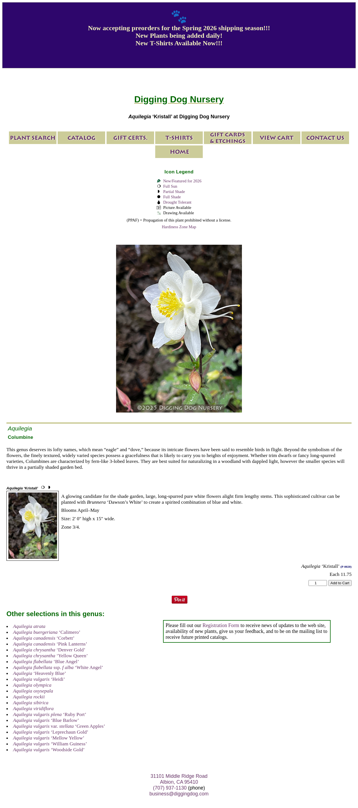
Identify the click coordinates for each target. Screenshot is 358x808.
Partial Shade (174, 191)
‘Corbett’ (44, 638)
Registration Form (220, 625)
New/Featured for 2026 (182, 181)
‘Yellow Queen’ (50, 655)
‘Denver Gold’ (49, 649)
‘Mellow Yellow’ (48, 738)
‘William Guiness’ (50, 743)
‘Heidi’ (39, 679)
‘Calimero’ (47, 632)
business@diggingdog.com (179, 794)
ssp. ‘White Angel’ (58, 667)
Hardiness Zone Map (179, 227)
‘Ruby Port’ (49, 714)
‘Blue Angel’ (46, 661)
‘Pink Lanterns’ (50, 644)
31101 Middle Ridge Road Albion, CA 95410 (178, 779)
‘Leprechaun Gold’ (50, 732)
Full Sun (170, 186)
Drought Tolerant (177, 202)
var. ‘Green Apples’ (59, 726)
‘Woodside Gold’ (49, 749)
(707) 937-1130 (170, 788)
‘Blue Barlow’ (46, 720)
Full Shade (172, 197)
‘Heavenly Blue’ (39, 673)
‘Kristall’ (22, 488)
